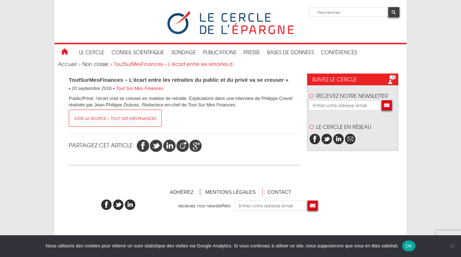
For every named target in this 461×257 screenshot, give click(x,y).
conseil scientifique (138, 52)
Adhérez (182, 192)
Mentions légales (230, 192)
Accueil (67, 63)
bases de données (290, 52)
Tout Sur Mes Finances (139, 88)
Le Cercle (91, 52)
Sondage (183, 52)
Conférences (339, 52)
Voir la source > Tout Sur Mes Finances (115, 118)
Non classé (95, 63)
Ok (409, 245)
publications (219, 52)
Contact (279, 192)
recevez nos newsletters (206, 205)
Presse (251, 52)
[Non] (452, 246)
